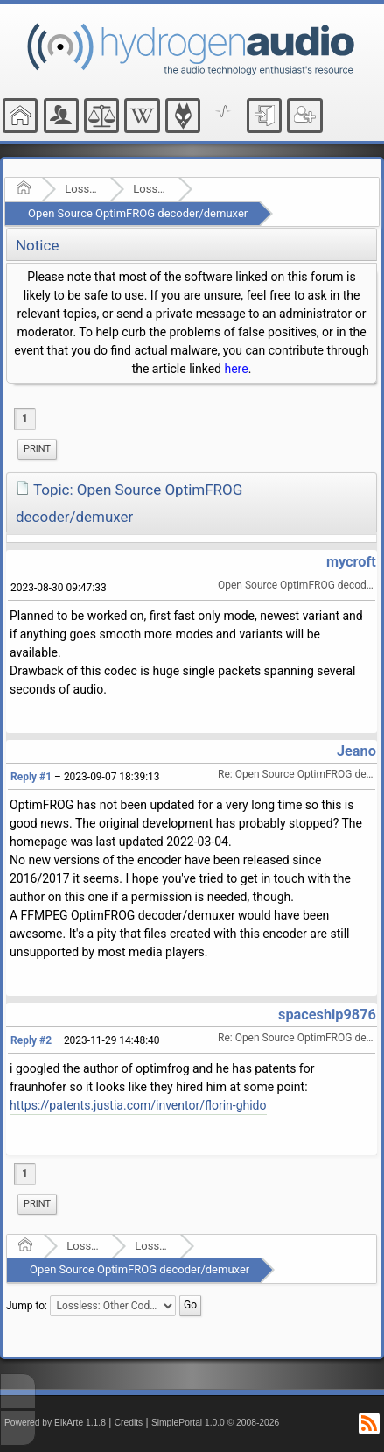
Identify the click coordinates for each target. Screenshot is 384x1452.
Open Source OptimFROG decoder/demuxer (138, 213)
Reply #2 (31, 1040)
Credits (129, 1422)
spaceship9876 (327, 1014)
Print (37, 449)
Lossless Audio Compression (82, 188)
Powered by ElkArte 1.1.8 (55, 1422)
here (236, 369)
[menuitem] (37, 449)
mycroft (351, 561)
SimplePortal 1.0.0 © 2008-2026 (215, 1422)
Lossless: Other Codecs (150, 188)
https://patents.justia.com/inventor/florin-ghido (138, 1105)
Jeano (356, 751)
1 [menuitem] (25, 418)
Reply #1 (31, 777)
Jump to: (26, 1305)
